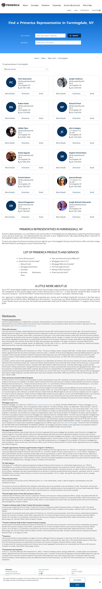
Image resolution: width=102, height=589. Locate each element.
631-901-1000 (25, 88)
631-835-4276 (25, 162)
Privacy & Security (11, 571)
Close (77, 585)
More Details (10, 94)
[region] (51, 582)
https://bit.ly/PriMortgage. (69, 423)
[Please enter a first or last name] (58, 43)
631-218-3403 (25, 112)
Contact (74, 569)
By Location (25, 35)
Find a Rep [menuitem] (87, 5)
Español (69, 10)
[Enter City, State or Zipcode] (50, 36)
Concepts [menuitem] (35, 5)
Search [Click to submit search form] (75, 35)
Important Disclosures (12, 573)
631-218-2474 (76, 162)
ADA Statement (44, 569)
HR (40, 573)
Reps (43, 58)
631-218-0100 (76, 88)
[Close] (100, 582)
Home (36, 58)
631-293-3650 (76, 186)
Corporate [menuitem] (56, 5)
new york (52, 58)
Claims (76, 10)
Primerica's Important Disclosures (24, 326)
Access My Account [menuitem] (72, 5)
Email (41, 94)
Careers (41, 571)
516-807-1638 (25, 137)
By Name (24, 42)
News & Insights (77, 571)
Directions (25, 94)
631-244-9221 (25, 211)
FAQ (73, 573)
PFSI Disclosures (85, 10)
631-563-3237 (25, 186)
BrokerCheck (96, 10)
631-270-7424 (76, 137)
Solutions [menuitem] (46, 5)
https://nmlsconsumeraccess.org (44, 405)
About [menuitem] (25, 5)
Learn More (77, 580)
